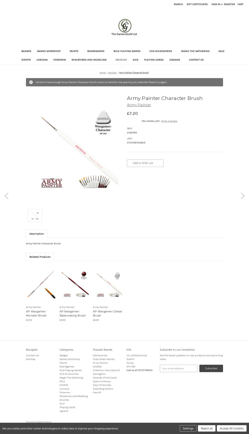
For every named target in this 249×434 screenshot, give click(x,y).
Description (36, 233)
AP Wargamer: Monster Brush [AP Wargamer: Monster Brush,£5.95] (36, 313)
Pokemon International (106, 370)
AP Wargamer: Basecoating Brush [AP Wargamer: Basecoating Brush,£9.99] (73, 313)
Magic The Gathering (197, 51)
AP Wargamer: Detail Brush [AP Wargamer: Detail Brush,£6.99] (107, 313)
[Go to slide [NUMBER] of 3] (6, 195)
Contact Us (196, 59)
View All (97, 392)
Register (229, 4)
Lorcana (42, 59)
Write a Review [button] (169, 121)
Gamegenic (99, 373)
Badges (26, 51)
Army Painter (100, 362)
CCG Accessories (162, 51)
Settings (188, 428)
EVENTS (26, 59)
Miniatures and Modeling (91, 59)
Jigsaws (176, 59)
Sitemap (30, 359)
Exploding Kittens (103, 388)
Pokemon (59, 59)
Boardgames (97, 51)
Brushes (121, 59)
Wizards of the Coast (105, 377)
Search (178, 4)
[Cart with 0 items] (240, 4)
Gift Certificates (197, 4)
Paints (76, 51)
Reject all (207, 428)
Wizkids (97, 366)
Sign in (216, 4)
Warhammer (100, 355)
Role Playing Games (128, 51)
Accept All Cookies (232, 428)
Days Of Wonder (102, 385)
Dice (135, 59)
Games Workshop (50, 51)
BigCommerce (44, 422)
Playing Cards (154, 59)
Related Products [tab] (40, 256)
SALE (221, 51)
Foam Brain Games (104, 359)
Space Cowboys (102, 381)
